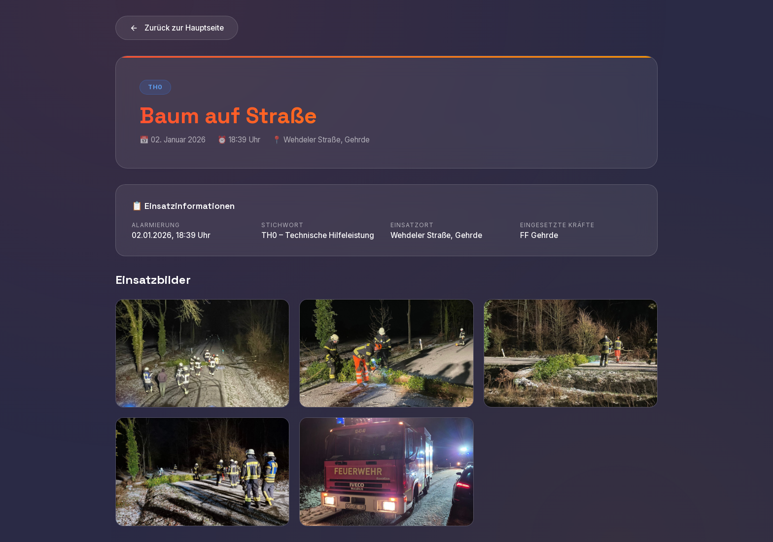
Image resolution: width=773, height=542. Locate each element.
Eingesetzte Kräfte (557, 225)
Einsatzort (412, 225)
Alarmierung (156, 225)
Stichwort (282, 225)
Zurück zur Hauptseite (177, 28)
